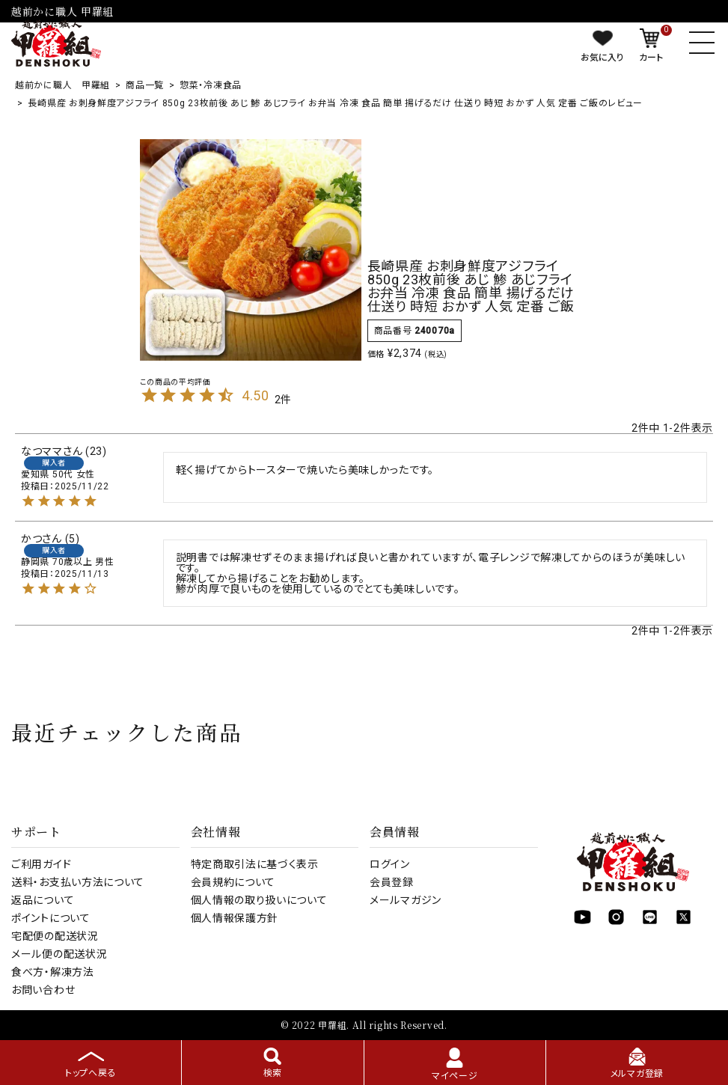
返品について (42, 900)
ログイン (390, 864)
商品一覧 (145, 85)
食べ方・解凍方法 (52, 972)
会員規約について (233, 882)
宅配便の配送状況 (55, 936)
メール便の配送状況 (59, 954)
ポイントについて (51, 918)
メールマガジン (405, 900)
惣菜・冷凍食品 (211, 85)
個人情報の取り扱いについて (259, 900)
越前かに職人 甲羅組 (62, 85)
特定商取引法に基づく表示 (255, 864)
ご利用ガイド (41, 864)
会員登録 (392, 882)
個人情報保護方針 (235, 918)
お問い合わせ (43, 990)
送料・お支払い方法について (77, 882)
